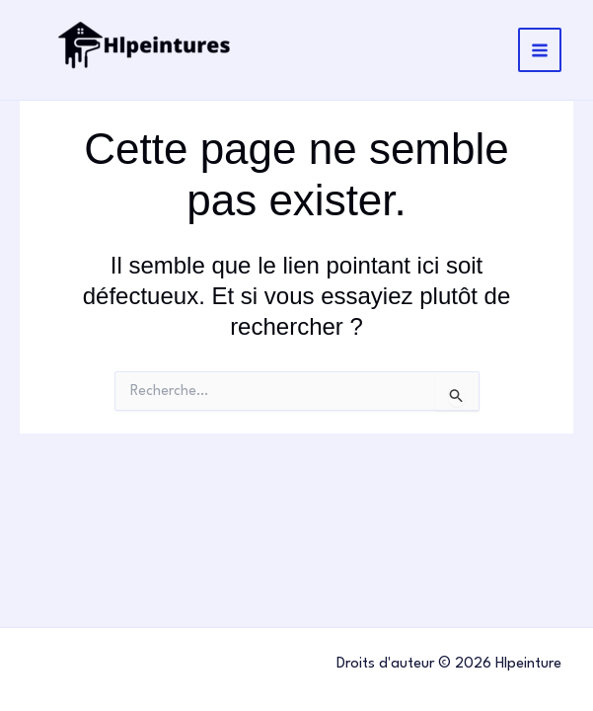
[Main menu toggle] (540, 50)
